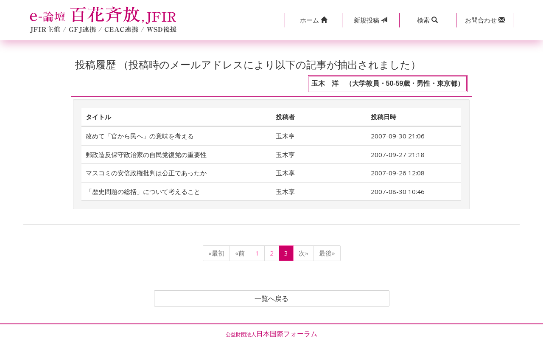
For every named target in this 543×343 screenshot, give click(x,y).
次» (303, 253)
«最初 (216, 253)
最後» (327, 253)
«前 (240, 253)
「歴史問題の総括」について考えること (143, 191)
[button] (313, 20)
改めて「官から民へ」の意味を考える (140, 136)
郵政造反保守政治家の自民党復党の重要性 (146, 154)
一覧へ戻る (271, 298)
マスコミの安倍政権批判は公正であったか (146, 173)
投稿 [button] (370, 20)
